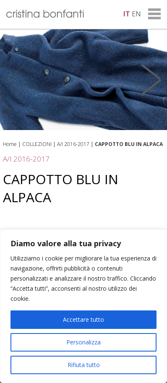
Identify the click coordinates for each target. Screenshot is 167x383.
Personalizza (83, 342)
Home (10, 144)
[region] (83, 306)
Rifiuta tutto (84, 365)
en (136, 13)
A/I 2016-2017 (73, 144)
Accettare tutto (83, 319)
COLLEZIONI (37, 144)
